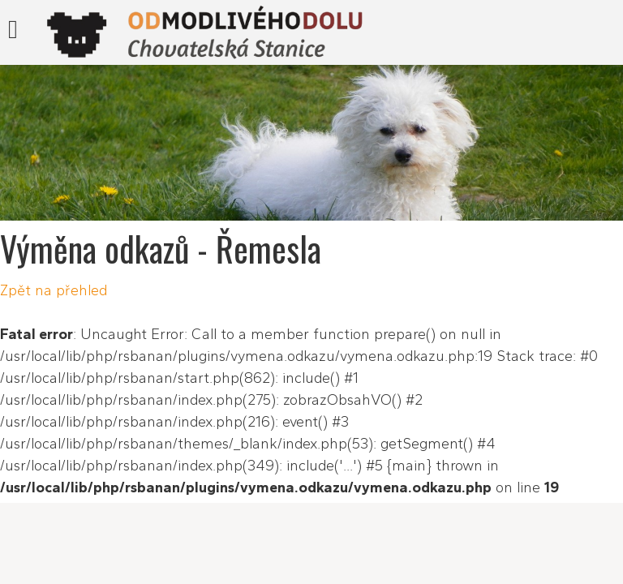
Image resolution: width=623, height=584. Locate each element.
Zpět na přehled (53, 290)
